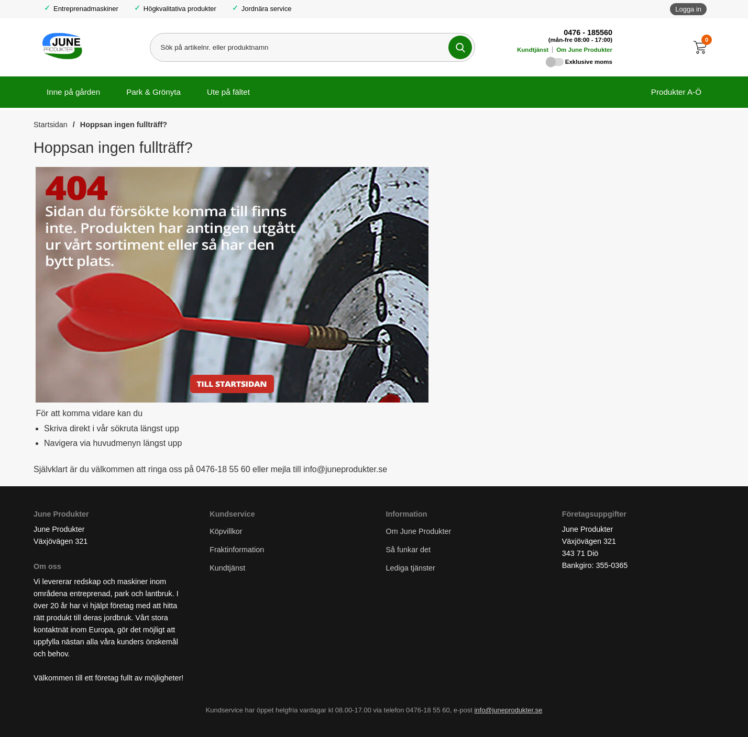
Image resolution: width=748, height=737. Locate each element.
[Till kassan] (702, 47)
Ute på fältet (228, 91)
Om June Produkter (584, 50)
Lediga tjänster (410, 568)
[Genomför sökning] (460, 47)
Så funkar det (408, 550)
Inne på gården (73, 91)
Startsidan (51, 124)
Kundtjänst (532, 50)
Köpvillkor (226, 531)
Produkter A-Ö (676, 91)
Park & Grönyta (153, 91)
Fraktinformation (237, 550)
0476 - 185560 (588, 32)
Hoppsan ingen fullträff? (123, 124)
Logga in (688, 9)
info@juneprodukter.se (508, 710)
